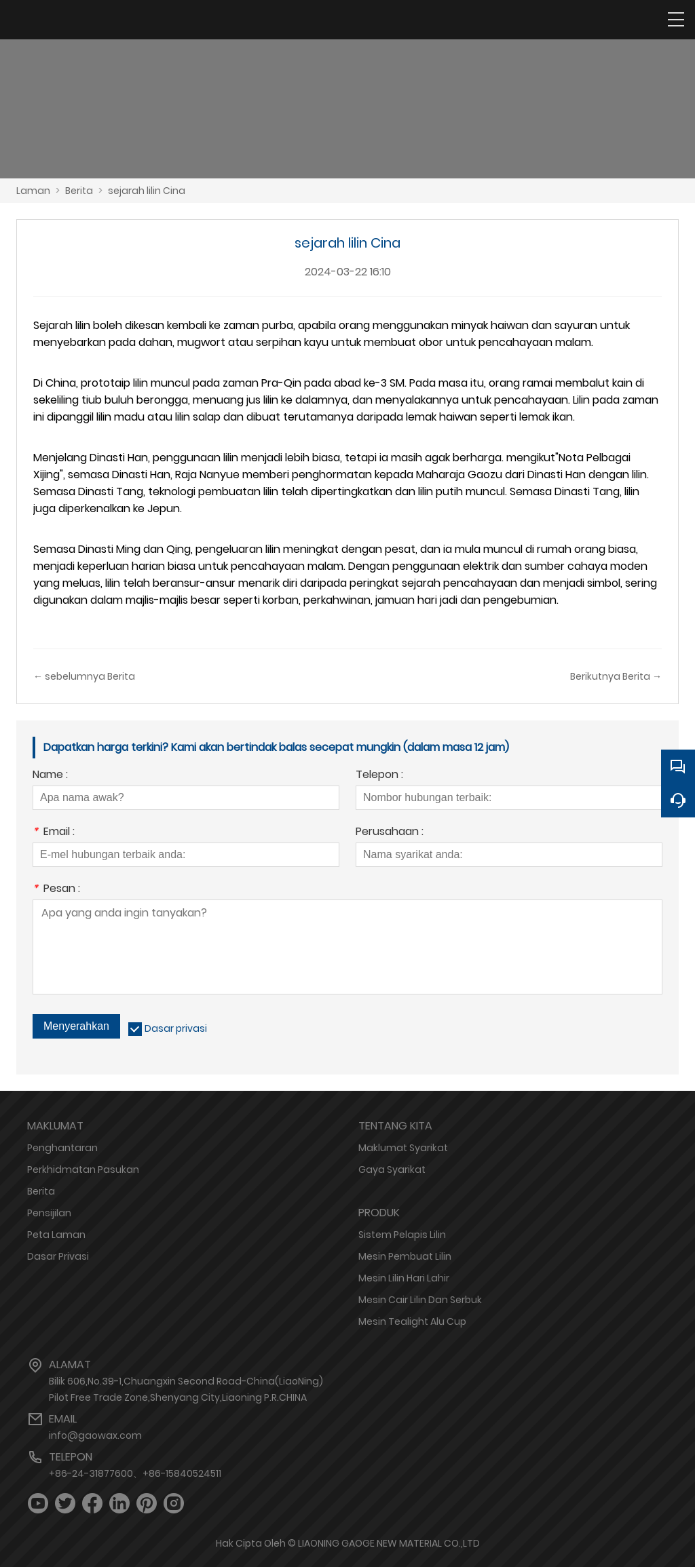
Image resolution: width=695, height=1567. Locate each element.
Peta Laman (56, 1234)
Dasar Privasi (58, 1256)
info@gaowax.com (95, 1435)
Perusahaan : (390, 832)
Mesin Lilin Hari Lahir (403, 1278)
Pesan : (56, 889)
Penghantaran (62, 1148)
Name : (50, 775)
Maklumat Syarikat (403, 1148)
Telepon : (379, 775)
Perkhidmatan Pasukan (83, 1169)
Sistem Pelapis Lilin (402, 1234)
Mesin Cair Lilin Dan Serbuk (420, 1300)
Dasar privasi (176, 1028)
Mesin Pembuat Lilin (404, 1256)
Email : (54, 832)
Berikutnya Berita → (616, 676)
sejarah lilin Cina (146, 190)
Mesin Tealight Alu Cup (412, 1321)
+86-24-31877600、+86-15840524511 (135, 1473)
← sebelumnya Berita (84, 676)
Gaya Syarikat (392, 1169)
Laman (33, 190)
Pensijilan (49, 1213)
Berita (79, 190)
